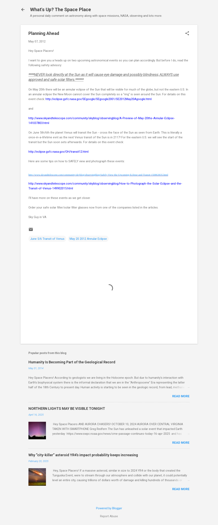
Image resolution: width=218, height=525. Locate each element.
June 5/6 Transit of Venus (47, 239)
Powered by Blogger (109, 508)
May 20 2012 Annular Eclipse (88, 239)
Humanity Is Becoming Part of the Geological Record (71, 362)
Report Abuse (109, 516)
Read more (181, 396)
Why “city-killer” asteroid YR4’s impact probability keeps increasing (83, 455)
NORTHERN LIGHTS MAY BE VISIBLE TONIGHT (66, 408)
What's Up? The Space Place (60, 9)
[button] (187, 33)
